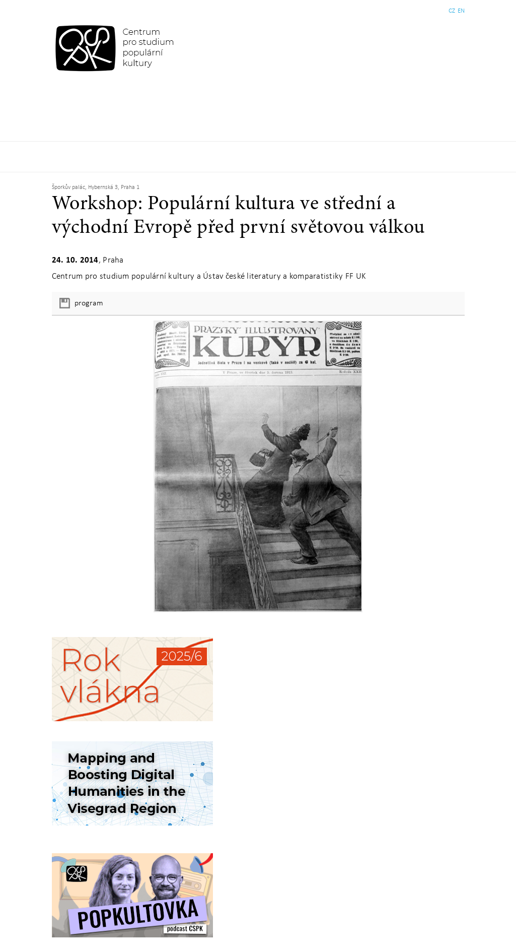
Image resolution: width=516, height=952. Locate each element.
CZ (452, 11)
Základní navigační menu (258, 157)
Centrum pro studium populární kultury (116, 48)
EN (461, 11)
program (89, 303)
